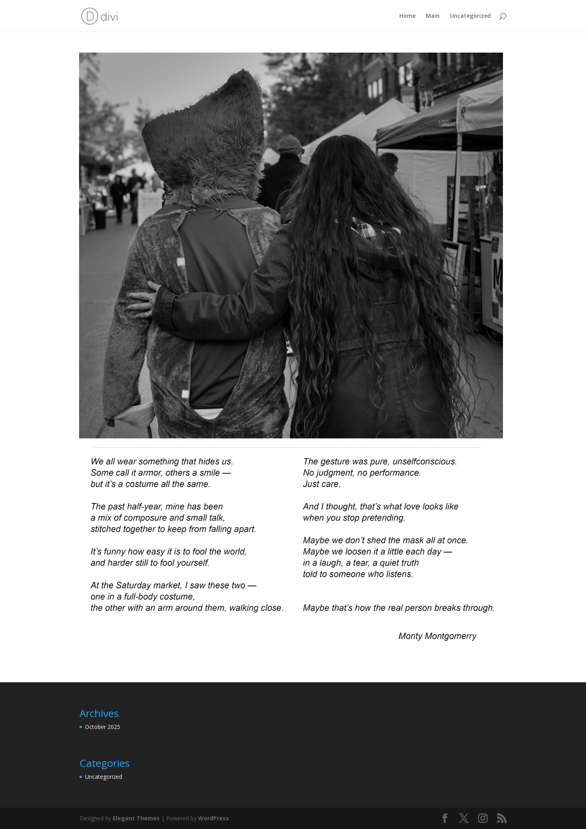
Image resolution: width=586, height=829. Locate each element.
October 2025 (102, 727)
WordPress (213, 818)
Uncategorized (470, 16)
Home (407, 16)
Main (433, 16)
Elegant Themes (136, 818)
